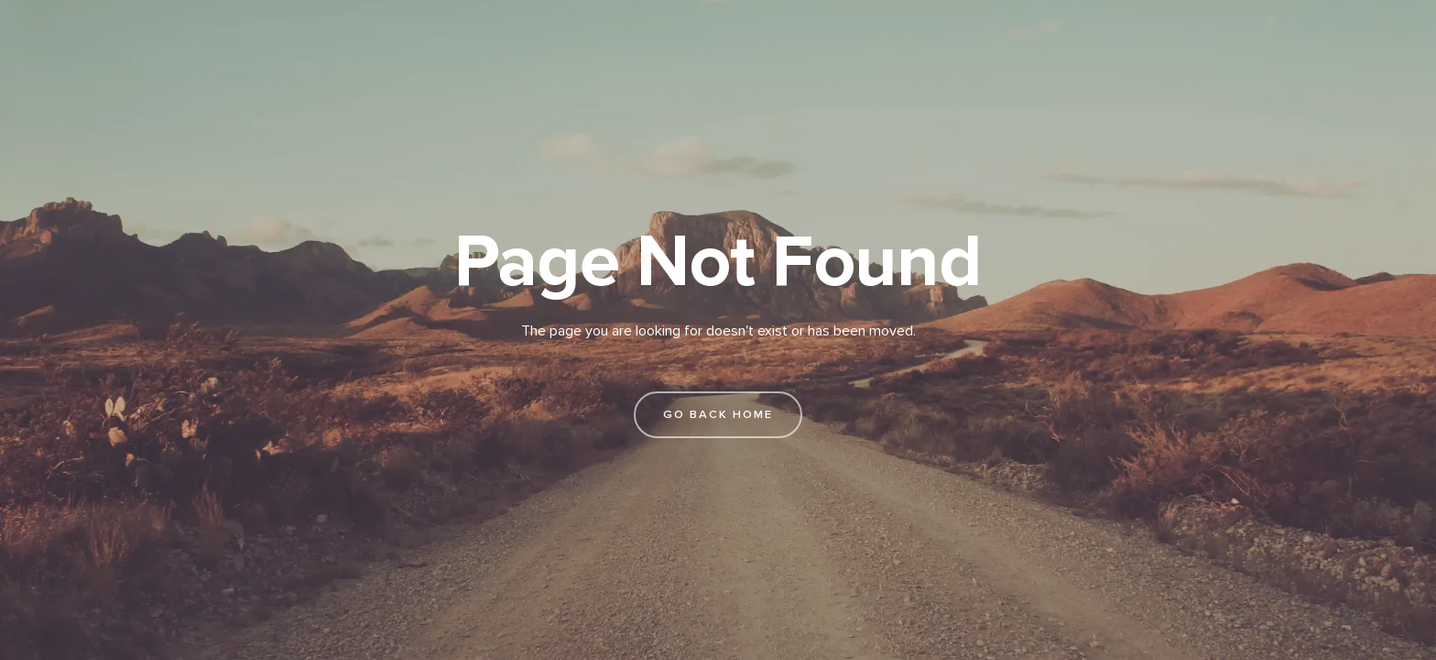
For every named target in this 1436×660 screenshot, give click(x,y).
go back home (718, 414)
